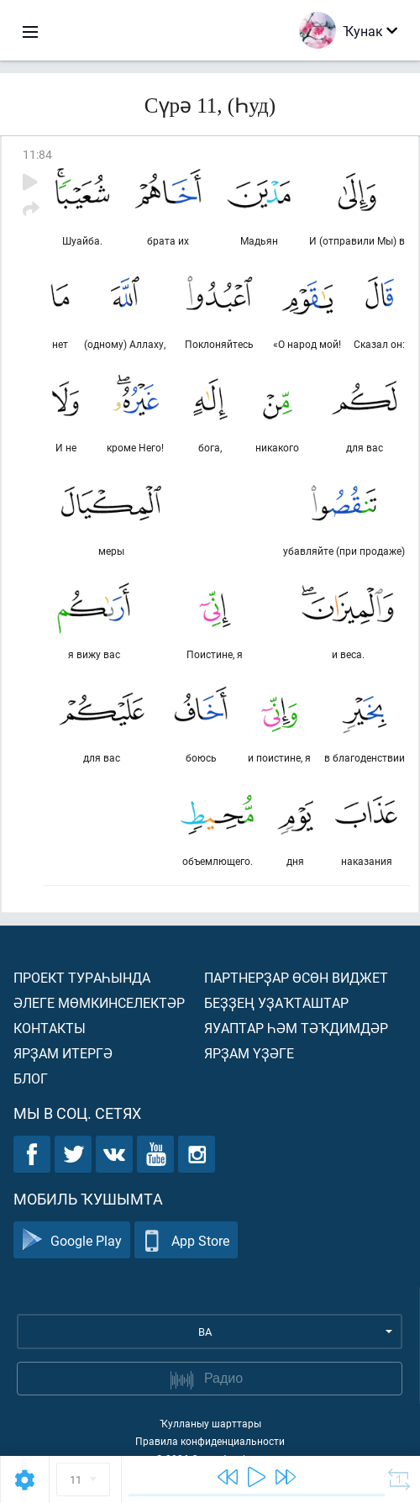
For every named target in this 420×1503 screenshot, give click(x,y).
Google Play (72, 1240)
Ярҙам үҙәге (249, 1053)
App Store (186, 1240)
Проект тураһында (81, 977)
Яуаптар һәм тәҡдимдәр (296, 1027)
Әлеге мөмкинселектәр (99, 1002)
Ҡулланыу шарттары (210, 1423)
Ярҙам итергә (63, 1053)
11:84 (37, 154)
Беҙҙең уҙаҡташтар (276, 1002)
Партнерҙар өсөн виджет (296, 977)
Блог (30, 1078)
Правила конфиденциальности (210, 1441)
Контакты (49, 1027)
